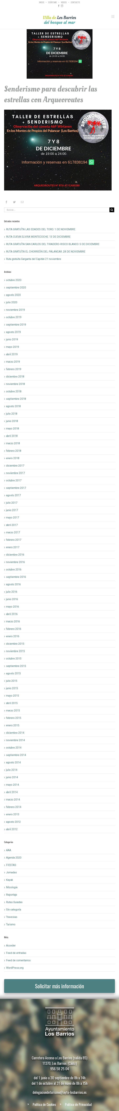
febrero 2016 (13, 628)
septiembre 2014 (16, 755)
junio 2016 (12, 599)
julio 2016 (11, 591)
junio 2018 (12, 421)
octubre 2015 (13, 658)
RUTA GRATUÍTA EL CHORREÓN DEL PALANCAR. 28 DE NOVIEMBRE (45, 251)
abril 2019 (12, 354)
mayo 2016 (12, 606)
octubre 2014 (13, 747)
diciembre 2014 (15, 732)
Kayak (9, 879)
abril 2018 (12, 436)
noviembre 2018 (15, 384)
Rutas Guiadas (14, 902)
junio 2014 (12, 777)
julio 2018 (11, 413)
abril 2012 (12, 829)
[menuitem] (42, 2)
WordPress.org (15, 967)
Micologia (11, 887)
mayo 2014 (12, 784)
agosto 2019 (13, 332)
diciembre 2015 (15, 643)
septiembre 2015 (16, 666)
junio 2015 (12, 688)
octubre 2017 (13, 480)
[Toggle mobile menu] (113, 16)
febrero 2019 (13, 369)
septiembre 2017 (16, 487)
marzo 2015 (13, 710)
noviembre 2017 (15, 473)
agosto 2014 (13, 762)
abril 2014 (12, 792)
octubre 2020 (13, 280)
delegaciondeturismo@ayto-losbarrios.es (60, 1092)
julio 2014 (11, 769)
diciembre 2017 (15, 465)
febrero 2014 (13, 807)
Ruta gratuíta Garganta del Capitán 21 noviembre (33, 259)
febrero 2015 (13, 718)
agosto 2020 (13, 295)
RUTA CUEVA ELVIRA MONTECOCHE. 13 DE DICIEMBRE (38, 236)
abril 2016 (12, 614)
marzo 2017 (13, 532)
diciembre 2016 (15, 554)
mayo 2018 (12, 428)
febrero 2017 (13, 539)
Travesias (11, 917)
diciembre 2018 (15, 376)
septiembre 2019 (16, 324)
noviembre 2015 (15, 651)
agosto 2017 (13, 495)
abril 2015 (12, 703)
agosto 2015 (13, 673)
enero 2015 (12, 725)
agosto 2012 (13, 821)
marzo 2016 (13, 621)
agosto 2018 (13, 406)
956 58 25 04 (59, 1068)
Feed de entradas (16, 953)
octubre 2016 (13, 569)
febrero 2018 (13, 450)
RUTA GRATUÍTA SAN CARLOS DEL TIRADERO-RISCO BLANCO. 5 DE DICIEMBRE (52, 244)
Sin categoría (13, 909)
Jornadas (11, 872)
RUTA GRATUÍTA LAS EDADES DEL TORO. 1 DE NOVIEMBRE (40, 229)
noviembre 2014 (15, 740)
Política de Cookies (44, 1104)
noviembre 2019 (15, 309)
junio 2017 (12, 510)
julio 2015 (11, 680)
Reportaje (11, 894)
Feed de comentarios (18, 960)
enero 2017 (12, 547)
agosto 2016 (13, 584)
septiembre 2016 (16, 577)
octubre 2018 (13, 391)
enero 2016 (12, 636)
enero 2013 (12, 814)
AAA (8, 850)
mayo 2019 (12, 346)
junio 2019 (12, 339)
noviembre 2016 (15, 562)
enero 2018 (12, 458)
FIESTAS (11, 865)
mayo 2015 (12, 695)
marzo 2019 (13, 361)
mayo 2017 (12, 517)
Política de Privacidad (78, 1104)
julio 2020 (11, 302)
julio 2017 (11, 502)
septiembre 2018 (16, 398)
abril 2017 (12, 525)
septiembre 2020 (16, 287)
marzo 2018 (13, 443)
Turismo (10, 924)
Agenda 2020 (13, 857)
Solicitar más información (59, 986)
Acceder (11, 945)
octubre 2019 (13, 317)
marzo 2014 (13, 799)
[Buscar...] (56, 209)
